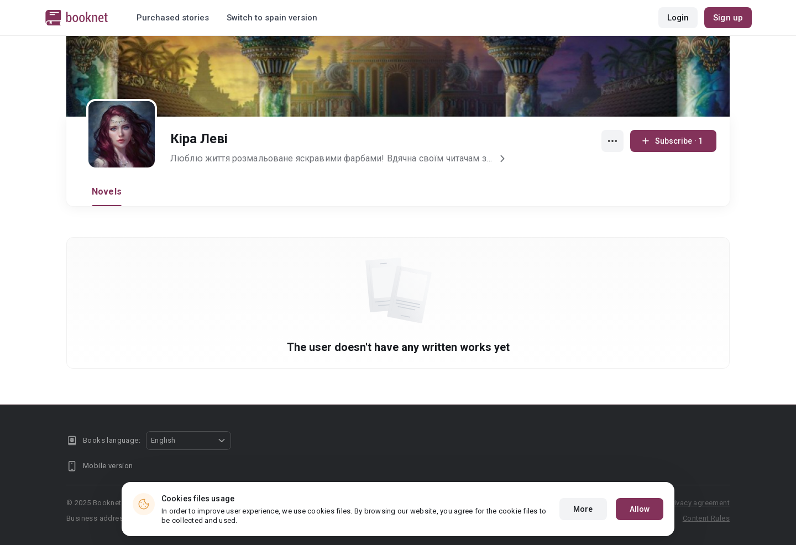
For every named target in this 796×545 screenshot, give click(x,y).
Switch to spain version (272, 18)
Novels (107, 191)
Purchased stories (173, 18)
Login (678, 18)
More (583, 514)
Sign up (728, 18)
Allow (640, 514)
